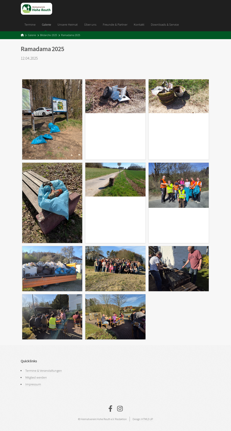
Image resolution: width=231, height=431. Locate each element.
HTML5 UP (147, 419)
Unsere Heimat (67, 24)
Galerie (46, 24)
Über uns (90, 24)
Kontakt (139, 24)
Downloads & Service (165, 24)
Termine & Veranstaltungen (43, 371)
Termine (30, 24)
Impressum (33, 384)
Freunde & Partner (115, 24)
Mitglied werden (36, 377)
